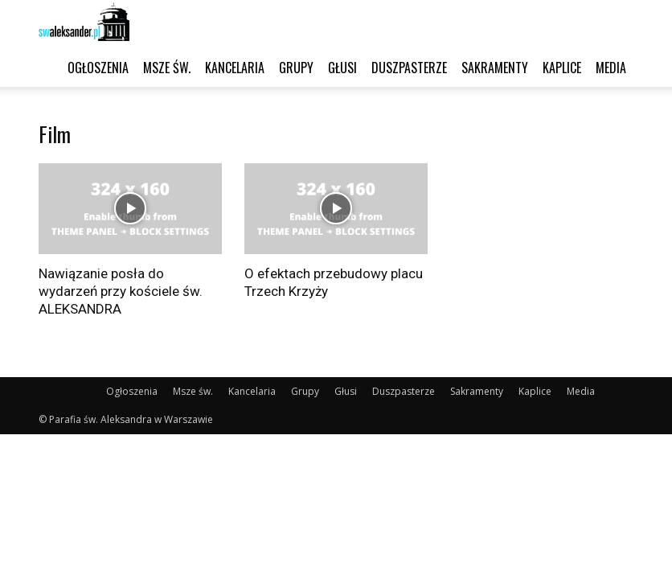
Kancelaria (234, 67)
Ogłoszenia (98, 67)
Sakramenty (494, 67)
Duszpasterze (409, 67)
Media (611, 67)
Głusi (342, 67)
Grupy (296, 67)
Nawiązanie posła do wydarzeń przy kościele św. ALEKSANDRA (121, 291)
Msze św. (167, 67)
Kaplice (562, 67)
